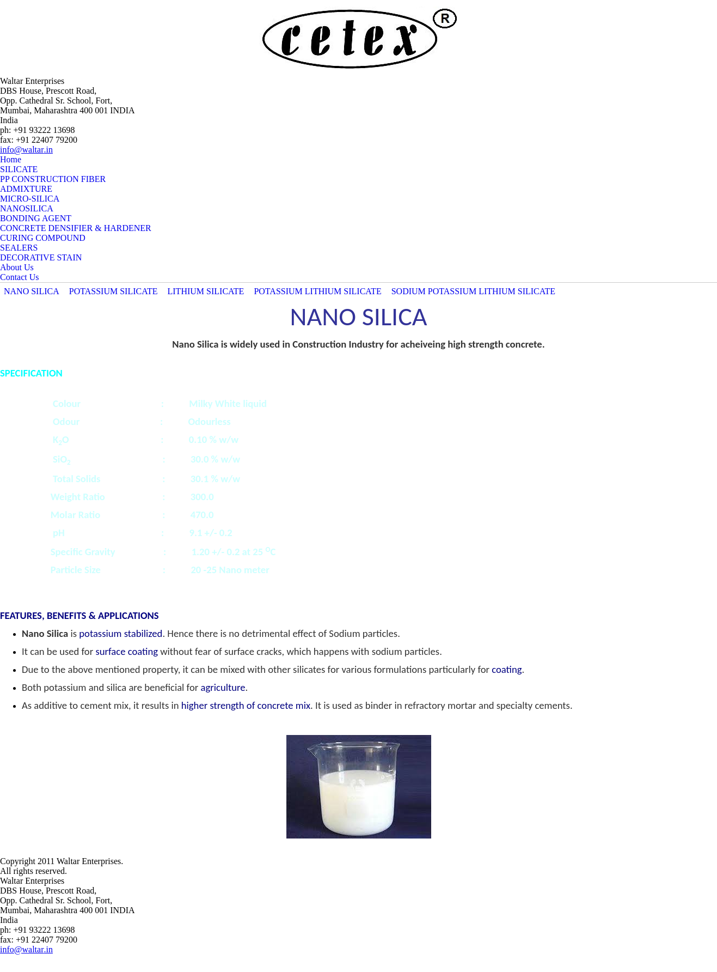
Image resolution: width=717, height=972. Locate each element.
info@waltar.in (26, 149)
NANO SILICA (31, 291)
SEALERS (19, 247)
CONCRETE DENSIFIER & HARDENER (75, 228)
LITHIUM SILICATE (206, 291)
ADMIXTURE (26, 188)
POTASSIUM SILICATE (113, 291)
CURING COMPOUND (42, 237)
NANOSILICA (26, 208)
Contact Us (19, 277)
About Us (17, 267)
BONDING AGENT (35, 218)
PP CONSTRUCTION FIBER (53, 179)
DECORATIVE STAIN (41, 257)
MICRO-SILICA (29, 198)
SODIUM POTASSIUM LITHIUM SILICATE (473, 291)
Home (10, 159)
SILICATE (19, 169)
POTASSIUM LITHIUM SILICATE (317, 291)
